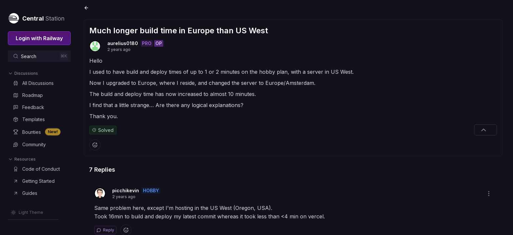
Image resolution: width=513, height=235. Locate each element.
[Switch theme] (27, 212)
